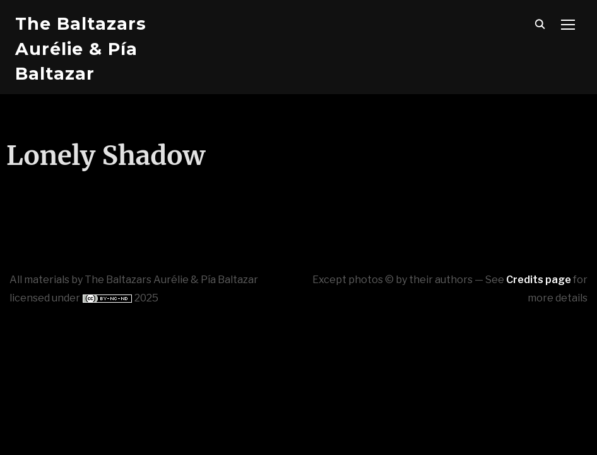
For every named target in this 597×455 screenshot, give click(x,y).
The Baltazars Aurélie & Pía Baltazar (80, 48)
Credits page (538, 280)
